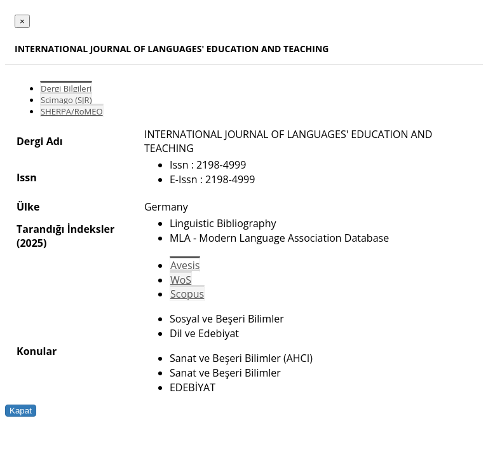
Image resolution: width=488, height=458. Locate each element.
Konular (37, 351)
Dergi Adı (40, 141)
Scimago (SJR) (66, 100)
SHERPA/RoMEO (72, 111)
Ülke (28, 207)
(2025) (31, 243)
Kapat (21, 410)
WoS (180, 280)
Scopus (187, 294)
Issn (27, 177)
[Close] (22, 21)
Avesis (185, 265)
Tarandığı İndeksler (65, 229)
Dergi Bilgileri (66, 88)
